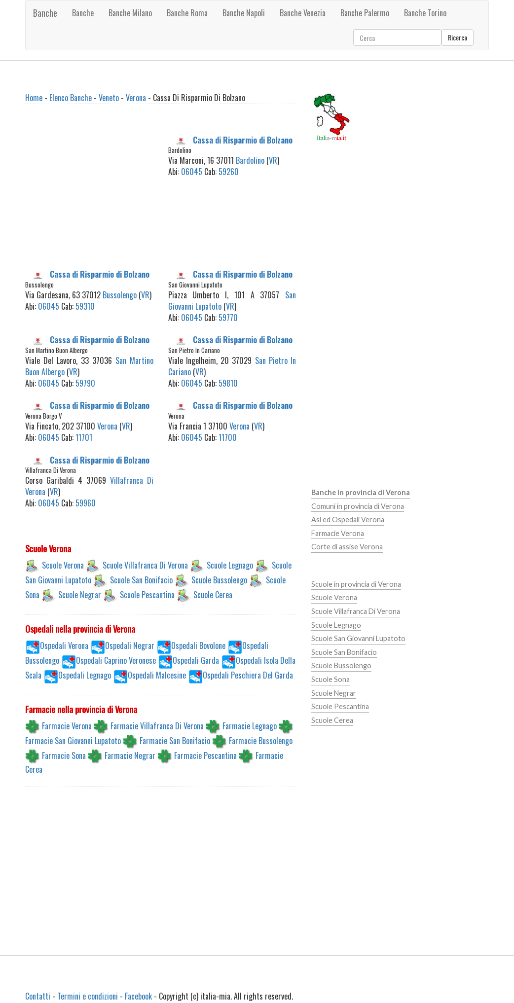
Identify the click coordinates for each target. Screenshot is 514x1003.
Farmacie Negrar (130, 755)
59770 (228, 317)
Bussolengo (120, 295)
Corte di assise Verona (347, 546)
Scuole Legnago (230, 565)
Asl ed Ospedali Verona (347, 519)
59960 (85, 503)
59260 (229, 172)
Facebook (138, 996)
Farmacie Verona (67, 725)
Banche (45, 12)
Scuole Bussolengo (219, 580)
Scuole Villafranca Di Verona (145, 565)
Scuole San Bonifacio (141, 580)
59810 (228, 383)
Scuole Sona (330, 679)
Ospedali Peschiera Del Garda (248, 675)
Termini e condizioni (87, 996)
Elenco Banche (70, 98)
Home (33, 98)
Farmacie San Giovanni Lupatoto (73, 740)
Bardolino (250, 160)
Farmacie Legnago (249, 725)
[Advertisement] (104, 196)
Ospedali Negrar (129, 645)
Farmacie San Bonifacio (175, 740)
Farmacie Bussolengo (261, 740)
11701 (83, 437)
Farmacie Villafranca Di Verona (157, 725)
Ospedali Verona (64, 645)
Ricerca (457, 37)
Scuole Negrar (79, 595)
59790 (85, 383)
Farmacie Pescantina (205, 755)
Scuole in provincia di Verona (356, 584)
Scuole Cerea (212, 595)
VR (273, 160)
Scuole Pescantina (147, 595)
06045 (191, 172)
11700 (228, 437)
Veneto (109, 98)
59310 (85, 306)
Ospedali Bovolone (198, 645)
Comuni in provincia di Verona (357, 506)
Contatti (37, 996)
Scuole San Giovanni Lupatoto (358, 638)
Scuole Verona (63, 565)
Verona (136, 98)
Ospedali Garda (196, 660)
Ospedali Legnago (84, 675)
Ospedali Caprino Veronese (116, 660)
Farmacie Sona (64, 755)
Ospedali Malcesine (157, 675)
